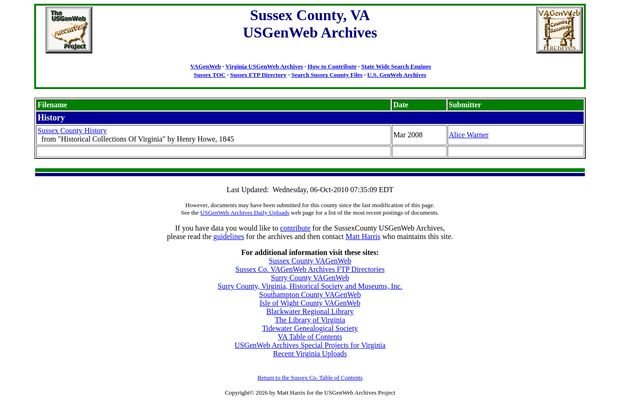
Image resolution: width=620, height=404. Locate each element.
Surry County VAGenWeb (310, 278)
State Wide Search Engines (396, 66)
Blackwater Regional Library (310, 311)
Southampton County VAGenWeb (310, 295)
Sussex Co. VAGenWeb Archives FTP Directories (309, 269)
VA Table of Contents (310, 337)
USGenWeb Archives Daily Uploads (244, 212)
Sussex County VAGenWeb (310, 261)
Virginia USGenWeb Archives (264, 66)
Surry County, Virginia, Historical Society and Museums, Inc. (309, 286)
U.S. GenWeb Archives (396, 74)
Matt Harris (362, 236)
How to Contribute (332, 66)
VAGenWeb (205, 66)
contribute (295, 228)
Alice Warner (469, 135)
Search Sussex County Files (327, 74)
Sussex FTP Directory (258, 74)
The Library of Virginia (310, 320)
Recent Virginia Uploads (310, 354)
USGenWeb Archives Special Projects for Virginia (310, 345)
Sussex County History (72, 131)
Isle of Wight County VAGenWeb (310, 303)
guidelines (228, 236)
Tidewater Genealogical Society (310, 328)
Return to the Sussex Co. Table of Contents (309, 377)
